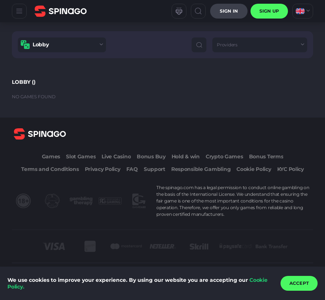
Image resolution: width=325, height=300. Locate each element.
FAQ (132, 169)
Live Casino (116, 156)
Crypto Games (224, 156)
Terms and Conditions (50, 169)
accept (299, 283)
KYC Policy (290, 169)
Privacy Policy (102, 169)
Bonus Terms (266, 156)
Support (154, 169)
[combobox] (302, 11)
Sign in (229, 11)
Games (51, 156)
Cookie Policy (253, 169)
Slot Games (81, 156)
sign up (269, 11)
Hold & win (186, 156)
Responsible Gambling (201, 169)
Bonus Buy (151, 156)
